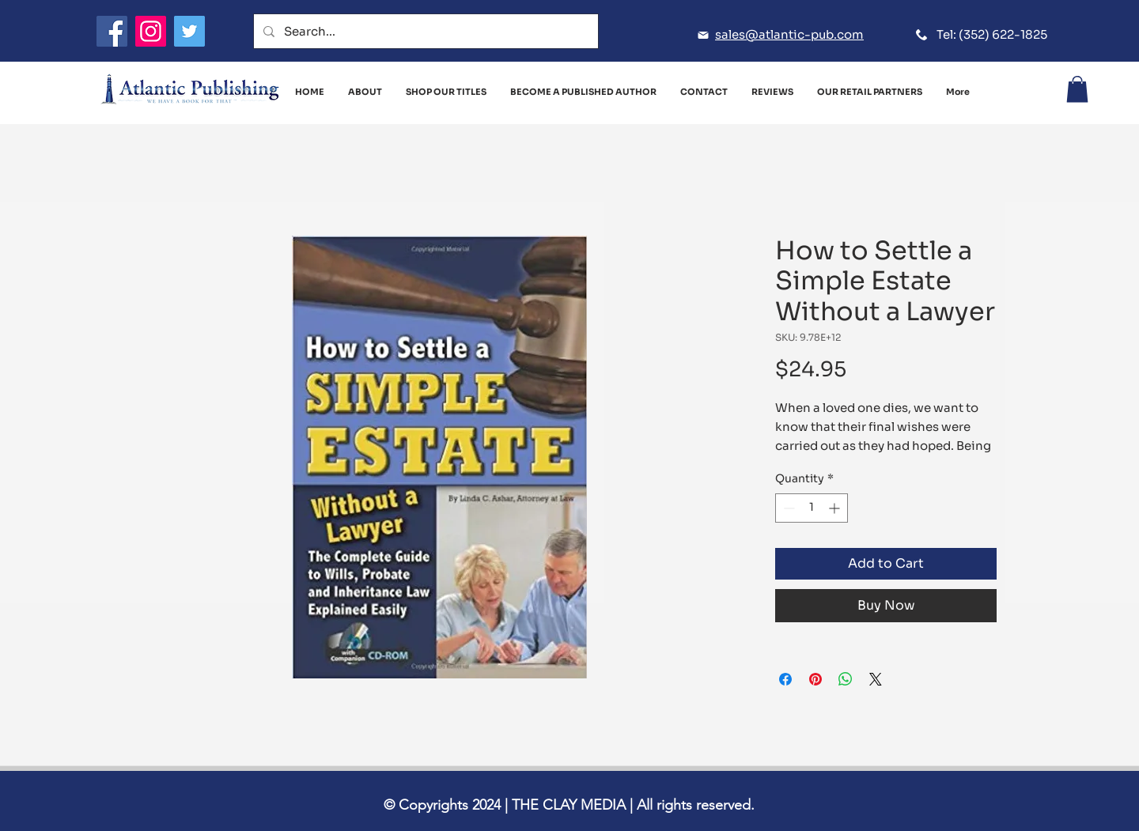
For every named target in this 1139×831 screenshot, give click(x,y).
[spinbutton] (811, 508)
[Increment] (836, 508)
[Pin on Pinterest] (815, 679)
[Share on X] (875, 679)
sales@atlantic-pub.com (789, 34)
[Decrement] (787, 508)
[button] (1077, 89)
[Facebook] (111, 31)
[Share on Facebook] (785, 679)
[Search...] (424, 31)
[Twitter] (189, 31)
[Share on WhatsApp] (845, 679)
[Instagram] (150, 31)
